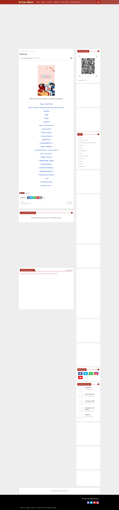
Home (38, 2)
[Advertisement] (59, 15)
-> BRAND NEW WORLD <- (46, 171)
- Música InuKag (46, 129)
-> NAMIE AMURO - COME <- (46, 160)
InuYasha (49, 2)
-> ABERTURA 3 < (46, 139)
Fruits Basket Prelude (83, 140)
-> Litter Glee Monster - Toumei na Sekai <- (46, 150)
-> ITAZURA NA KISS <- (46, 182)
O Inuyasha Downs (83, 150)
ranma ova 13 (82, 166)
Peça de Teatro (65, 2)
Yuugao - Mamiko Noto (46, 104)
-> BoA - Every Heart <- (46, 153)
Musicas (28, 51)
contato (81, 161)
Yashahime (56, 2)
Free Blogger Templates (50, 507)
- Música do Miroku (46, 132)
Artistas (80, 137)
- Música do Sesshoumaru (46, 125)
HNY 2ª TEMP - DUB (89, 394)
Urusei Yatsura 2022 (75, 2)
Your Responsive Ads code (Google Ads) (59, 491)
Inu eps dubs (88, 387)
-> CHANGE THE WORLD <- (46, 167)
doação (80, 163)
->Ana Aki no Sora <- (46, 185)
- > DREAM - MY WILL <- (46, 157)
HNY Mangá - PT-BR (89, 401)
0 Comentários (69, 270)
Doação (43, 2)
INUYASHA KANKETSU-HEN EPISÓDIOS (87, 142)
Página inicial (22, 51)
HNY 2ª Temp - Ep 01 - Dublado (90, 408)
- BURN (46, 114)
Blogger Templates (31, 507)
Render (80, 153)
